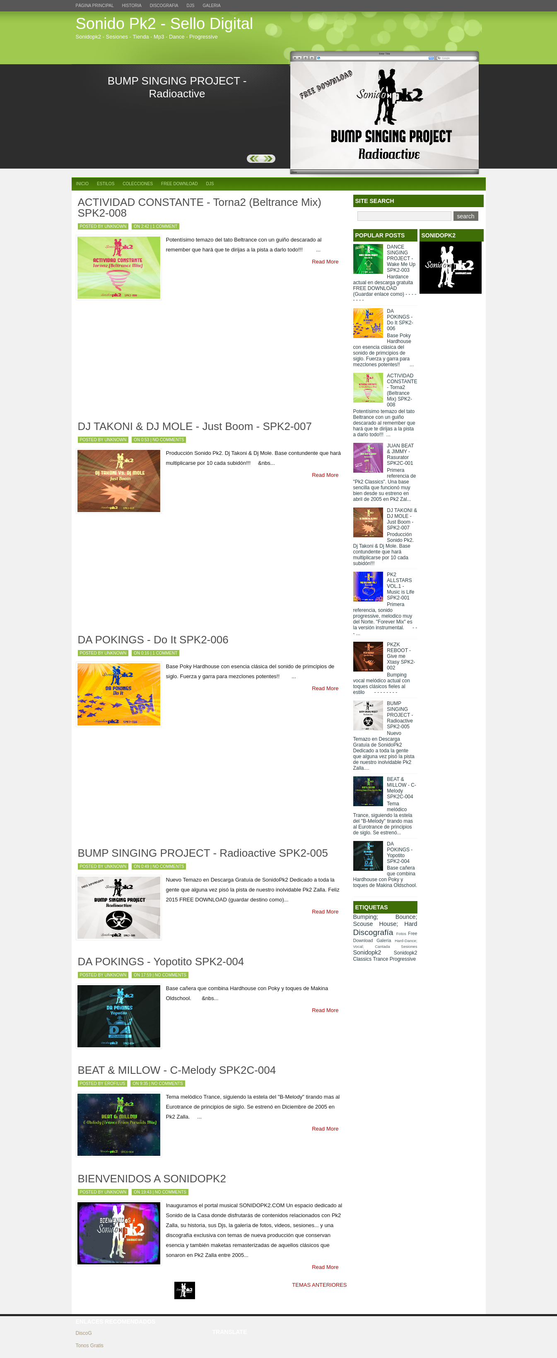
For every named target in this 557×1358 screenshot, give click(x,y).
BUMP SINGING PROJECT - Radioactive (177, 87)
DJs (191, 5)
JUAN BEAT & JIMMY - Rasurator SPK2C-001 (400, 454)
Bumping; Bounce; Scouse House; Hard (385, 920)
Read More (325, 262)
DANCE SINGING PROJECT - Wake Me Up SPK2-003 (401, 258)
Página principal (95, 5)
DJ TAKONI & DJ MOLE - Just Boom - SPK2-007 (195, 426)
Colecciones (138, 183)
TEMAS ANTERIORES (319, 1285)
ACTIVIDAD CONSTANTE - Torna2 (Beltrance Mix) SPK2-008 (200, 207)
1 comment (164, 226)
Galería (383, 940)
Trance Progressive (394, 959)
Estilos (105, 183)
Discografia (164, 5)
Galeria (211, 5)
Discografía (373, 932)
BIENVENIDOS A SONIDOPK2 (152, 1178)
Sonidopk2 (367, 952)
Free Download (179, 183)
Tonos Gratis (90, 1345)
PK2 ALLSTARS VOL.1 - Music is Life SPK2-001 (400, 586)
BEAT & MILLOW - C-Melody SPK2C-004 (177, 1070)
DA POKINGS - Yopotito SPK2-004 (161, 961)
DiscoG (84, 1333)
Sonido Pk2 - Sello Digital (164, 23)
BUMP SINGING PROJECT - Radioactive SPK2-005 (203, 853)
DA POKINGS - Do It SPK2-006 (153, 639)
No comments (168, 439)
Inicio (82, 183)
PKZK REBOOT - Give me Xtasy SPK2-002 (401, 656)
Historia (132, 5)
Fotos (401, 933)
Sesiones (409, 946)
